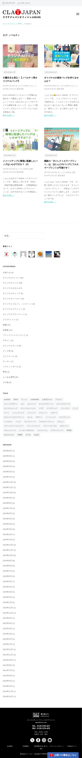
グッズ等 (7, 351)
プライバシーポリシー (57, 746)
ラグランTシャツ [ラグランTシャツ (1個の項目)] (57, 430)
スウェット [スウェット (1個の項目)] (43, 413)
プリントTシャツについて (14, 335)
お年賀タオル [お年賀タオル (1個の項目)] (47, 399)
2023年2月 (7, 597)
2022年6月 (7, 623)
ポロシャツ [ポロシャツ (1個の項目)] (64, 426)
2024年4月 (7, 524)
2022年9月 (7, 618)
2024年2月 (7, 534)
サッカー (7, 361)
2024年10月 (8, 492)
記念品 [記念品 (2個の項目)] (36, 435)
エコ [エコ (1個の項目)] (22, 404)
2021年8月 (7, 665)
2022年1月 (7, 644)
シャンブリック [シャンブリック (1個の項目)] (18, 413)
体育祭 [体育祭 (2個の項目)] (69, 430)
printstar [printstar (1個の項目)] (7, 399)
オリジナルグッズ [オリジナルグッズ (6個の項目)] (63, 404)
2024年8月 (7, 503)
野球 (5, 372)
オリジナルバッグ (9, 72)
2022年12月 (8, 608)
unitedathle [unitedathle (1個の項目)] (35, 399)
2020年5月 (7, 681)
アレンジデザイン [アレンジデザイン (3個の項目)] (10, 404)
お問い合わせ (25, 3)
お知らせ (7, 272)
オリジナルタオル (10, 288)
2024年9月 (7, 498)
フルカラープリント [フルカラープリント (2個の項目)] (46, 422)
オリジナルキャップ (11, 293)
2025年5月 (7, 456)
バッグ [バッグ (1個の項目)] (18, 422)
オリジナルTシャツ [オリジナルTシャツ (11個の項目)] (46, 404)
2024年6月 (7, 513)
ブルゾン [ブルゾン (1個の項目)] (60, 422)
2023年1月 (7, 602)
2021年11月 (8, 655)
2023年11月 (8, 550)
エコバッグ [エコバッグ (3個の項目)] (31, 404)
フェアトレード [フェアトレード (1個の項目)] (30, 422)
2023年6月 (7, 576)
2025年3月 (7, 466)
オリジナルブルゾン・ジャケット (17, 304)
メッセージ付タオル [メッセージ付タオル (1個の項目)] (26, 430)
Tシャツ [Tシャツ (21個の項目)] (24, 399)
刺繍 (5, 325)
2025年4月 (7, 461)
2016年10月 (8, 696)
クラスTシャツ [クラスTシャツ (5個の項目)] (52, 408)
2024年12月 (8, 482)
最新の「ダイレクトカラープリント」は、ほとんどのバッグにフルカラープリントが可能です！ (61, 164)
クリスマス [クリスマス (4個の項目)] (65, 408)
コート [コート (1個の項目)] (6, 413)
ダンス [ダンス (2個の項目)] (29, 417)
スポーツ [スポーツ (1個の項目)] (54, 413)
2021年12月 (8, 649)
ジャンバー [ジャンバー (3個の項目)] (31, 413)
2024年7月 (7, 508)
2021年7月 (7, 670)
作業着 (6, 330)
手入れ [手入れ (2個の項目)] (28, 435)
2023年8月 (7, 566)
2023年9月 (7, 561)
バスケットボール (10, 367)
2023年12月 (8, 545)
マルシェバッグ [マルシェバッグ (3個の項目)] (10, 430)
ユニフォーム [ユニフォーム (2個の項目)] (42, 430)
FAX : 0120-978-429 (41, 728)
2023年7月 (7, 571)
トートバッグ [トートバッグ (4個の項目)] (51, 417)
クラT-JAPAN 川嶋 (25, 169)
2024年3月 (7, 529)
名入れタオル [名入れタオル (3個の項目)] (9, 435)
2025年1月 (7, 477)
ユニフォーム (8, 356)
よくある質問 (8, 377)
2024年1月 (7, 540)
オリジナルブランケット (13, 314)
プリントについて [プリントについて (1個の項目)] (33, 426)
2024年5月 (7, 519)
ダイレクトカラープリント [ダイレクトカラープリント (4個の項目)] (14, 417)
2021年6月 (7, 676)
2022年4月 (7, 629)
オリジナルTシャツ (11, 278)
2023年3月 (7, 592)
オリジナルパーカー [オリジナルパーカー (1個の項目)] (28, 408)
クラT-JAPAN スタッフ (27, 86)
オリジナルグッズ (10, 346)
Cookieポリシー (72, 746)
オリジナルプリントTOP (12, 24)
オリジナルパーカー (11, 299)
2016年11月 (8, 691)
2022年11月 (8, 613)
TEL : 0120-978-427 (41, 726)
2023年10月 (8, 555)
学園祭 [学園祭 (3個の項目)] (19, 435)
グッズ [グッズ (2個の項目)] (75, 408)
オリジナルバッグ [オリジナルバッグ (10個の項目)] (10, 408)
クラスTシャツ (9, 320)
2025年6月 (7, 451)
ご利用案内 (25, 746)
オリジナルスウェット (12, 309)
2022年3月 (7, 634)
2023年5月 (7, 581)
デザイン (7, 340)
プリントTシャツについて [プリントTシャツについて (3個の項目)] (13, 426)
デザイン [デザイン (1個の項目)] (39, 417)
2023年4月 (7, 587)
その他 (6, 382)
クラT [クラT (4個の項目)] (41, 408)
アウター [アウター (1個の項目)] (58, 399)
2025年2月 (7, 472)
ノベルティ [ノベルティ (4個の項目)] (8, 422)
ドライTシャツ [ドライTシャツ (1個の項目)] (64, 417)
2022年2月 (7, 639)
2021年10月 (8, 660)
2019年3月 (7, 686)
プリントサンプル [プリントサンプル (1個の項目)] (50, 426)
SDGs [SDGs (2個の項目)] (16, 399)
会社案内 (10, 746)
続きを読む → (9, 115)
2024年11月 (8, 487)
